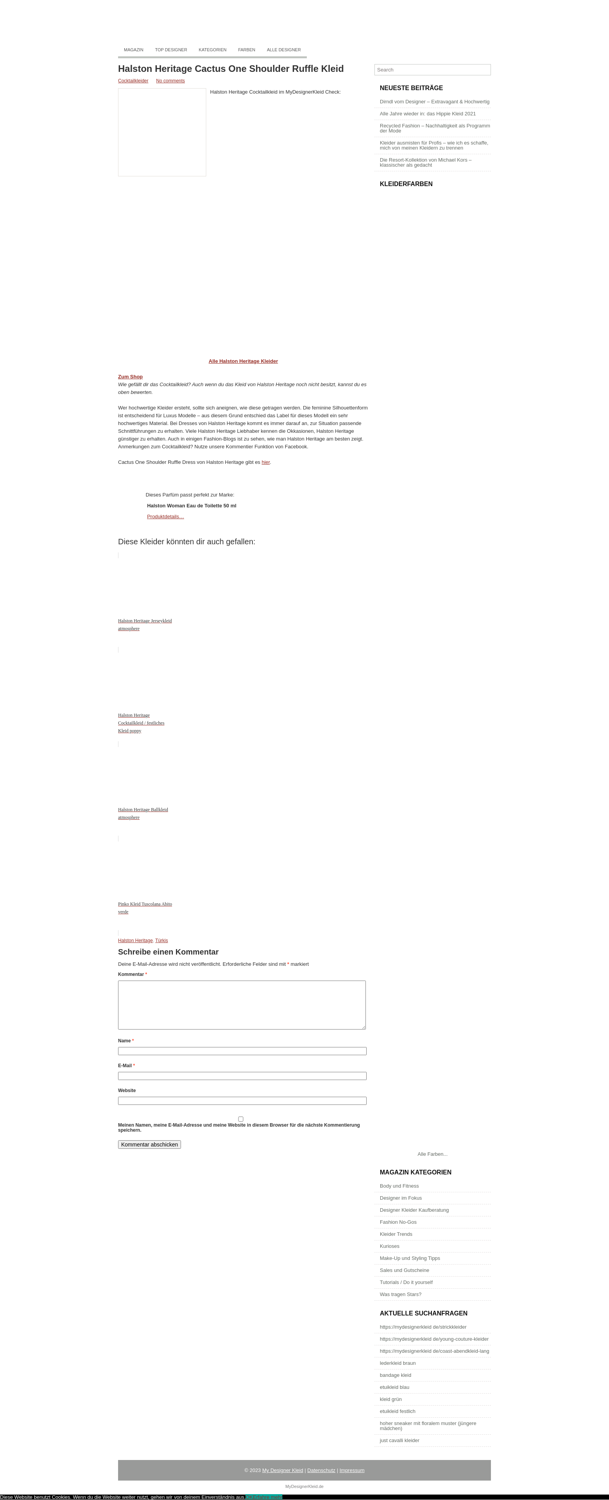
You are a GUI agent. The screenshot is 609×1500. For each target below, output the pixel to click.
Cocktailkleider (133, 81)
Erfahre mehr (267, 1497)
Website (127, 1100)
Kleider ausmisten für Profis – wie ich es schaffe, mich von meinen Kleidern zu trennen (434, 145)
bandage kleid (395, 1375)
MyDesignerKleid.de (304, 1486)
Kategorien (212, 49)
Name (126, 1050)
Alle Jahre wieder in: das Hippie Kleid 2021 (428, 114)
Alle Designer (284, 49)
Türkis (161, 940)
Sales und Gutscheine (404, 1270)
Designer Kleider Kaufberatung (414, 1210)
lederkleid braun (398, 1363)
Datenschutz (321, 1470)
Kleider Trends (396, 1234)
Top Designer (171, 49)
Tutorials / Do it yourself (406, 1282)
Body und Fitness (399, 1186)
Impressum (351, 1470)
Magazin (133, 49)
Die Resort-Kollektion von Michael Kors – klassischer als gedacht (426, 162)
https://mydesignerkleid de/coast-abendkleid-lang (434, 1351)
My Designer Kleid (282, 1470)
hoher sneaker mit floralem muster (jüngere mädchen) (428, 1425)
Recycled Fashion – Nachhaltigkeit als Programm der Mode (435, 128)
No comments (170, 81)
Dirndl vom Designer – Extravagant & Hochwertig (435, 102)
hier (266, 462)
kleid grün (391, 1399)
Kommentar (132, 974)
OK (249, 1497)
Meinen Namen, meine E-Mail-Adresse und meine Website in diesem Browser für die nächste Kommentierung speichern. (239, 1137)
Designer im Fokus (401, 1198)
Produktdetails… (165, 516)
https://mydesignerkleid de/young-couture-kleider (434, 1339)
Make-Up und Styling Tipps (410, 1258)
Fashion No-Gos (398, 1222)
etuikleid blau (394, 1387)
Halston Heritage (135, 940)
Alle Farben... (432, 1154)
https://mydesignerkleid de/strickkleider (423, 1327)
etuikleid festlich (398, 1411)
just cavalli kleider (399, 1440)
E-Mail (126, 1075)
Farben (246, 49)
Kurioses (390, 1246)
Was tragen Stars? (400, 1294)
